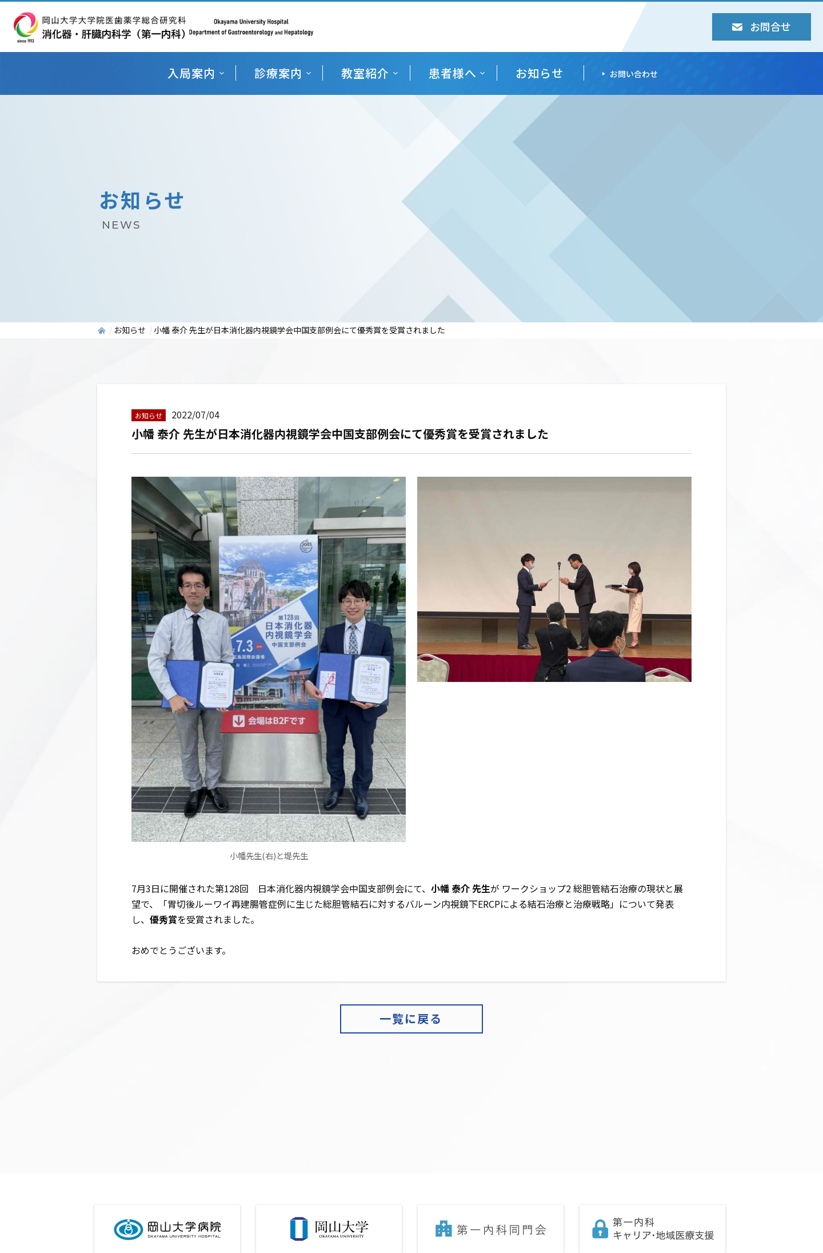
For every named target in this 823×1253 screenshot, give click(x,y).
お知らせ (540, 73)
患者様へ (453, 73)
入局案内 (191, 73)
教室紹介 (365, 73)
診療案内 (278, 73)
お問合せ (761, 26)
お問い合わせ (634, 73)
